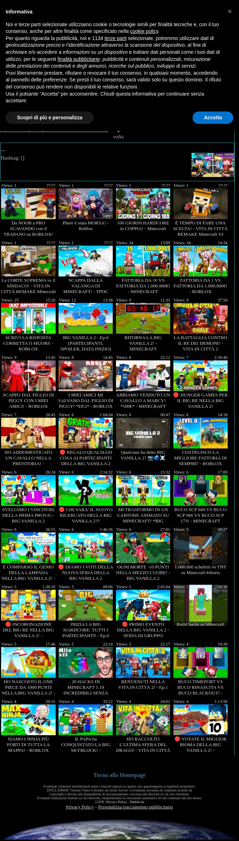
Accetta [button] (213, 117)
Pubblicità (137, 802)
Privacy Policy (116, 802)
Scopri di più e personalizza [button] (49, 117)
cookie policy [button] (144, 31)
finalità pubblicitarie (78, 59)
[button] (229, 11)
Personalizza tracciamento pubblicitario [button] (135, 806)
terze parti (116, 38)
